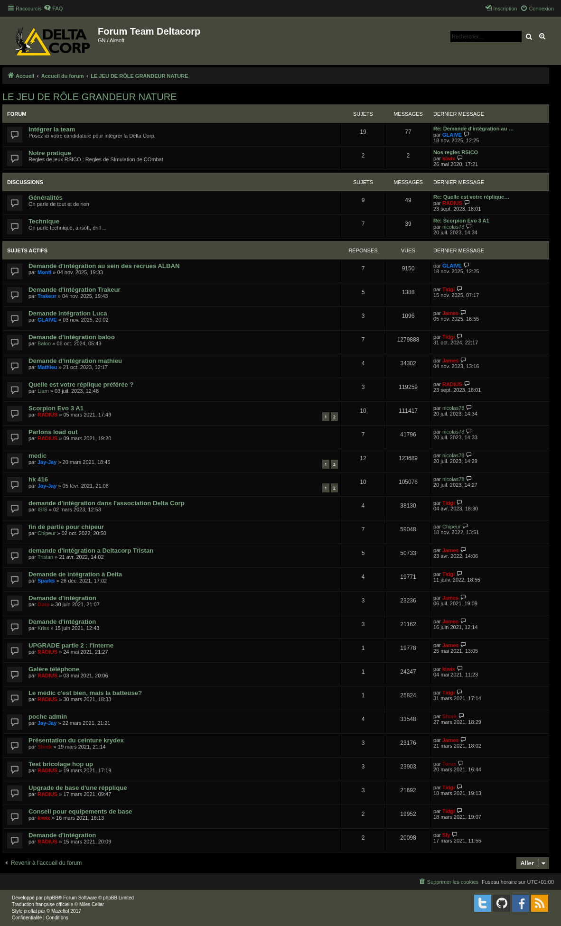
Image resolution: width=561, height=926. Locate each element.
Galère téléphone (53, 669)
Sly (446, 835)
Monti (44, 272)
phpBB (51, 897)
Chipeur (46, 533)
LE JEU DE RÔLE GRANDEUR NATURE (89, 97)
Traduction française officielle (42, 904)
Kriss (43, 628)
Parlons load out (52, 431)
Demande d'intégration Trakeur (74, 289)
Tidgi (448, 289)
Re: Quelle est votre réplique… (471, 197)
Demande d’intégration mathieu (75, 360)
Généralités (45, 197)
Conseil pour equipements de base (80, 811)
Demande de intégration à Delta (75, 574)
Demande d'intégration (62, 621)
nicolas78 (453, 227)
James (450, 313)
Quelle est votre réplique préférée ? (80, 384)
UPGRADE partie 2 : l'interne (70, 645)
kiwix (448, 158)
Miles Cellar (91, 904)
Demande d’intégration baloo (71, 337)
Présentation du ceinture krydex (76, 740)
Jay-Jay (46, 462)
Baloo (44, 343)
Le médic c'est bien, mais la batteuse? (85, 692)
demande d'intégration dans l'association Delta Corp (106, 503)
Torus (449, 764)
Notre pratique (49, 153)
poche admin (47, 716)
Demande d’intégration (62, 598)
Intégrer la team (51, 129)
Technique (43, 221)
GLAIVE (452, 135)
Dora (43, 604)
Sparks (46, 580)
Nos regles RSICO (455, 152)
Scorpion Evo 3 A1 (56, 408)
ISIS (42, 509)
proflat (30, 911)
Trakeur (46, 296)
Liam (43, 391)
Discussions (25, 182)
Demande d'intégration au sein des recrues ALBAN (104, 265)
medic (37, 455)
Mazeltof (60, 911)
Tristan (45, 557)
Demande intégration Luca (67, 313)
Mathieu (47, 367)
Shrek (449, 716)
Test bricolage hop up (60, 764)
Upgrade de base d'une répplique (77, 787)
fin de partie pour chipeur (66, 526)
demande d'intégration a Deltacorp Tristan (90, 550)
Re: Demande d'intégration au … (473, 128)
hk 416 (38, 479)
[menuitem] (53, 8)
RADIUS (452, 203)
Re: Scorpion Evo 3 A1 (461, 220)
